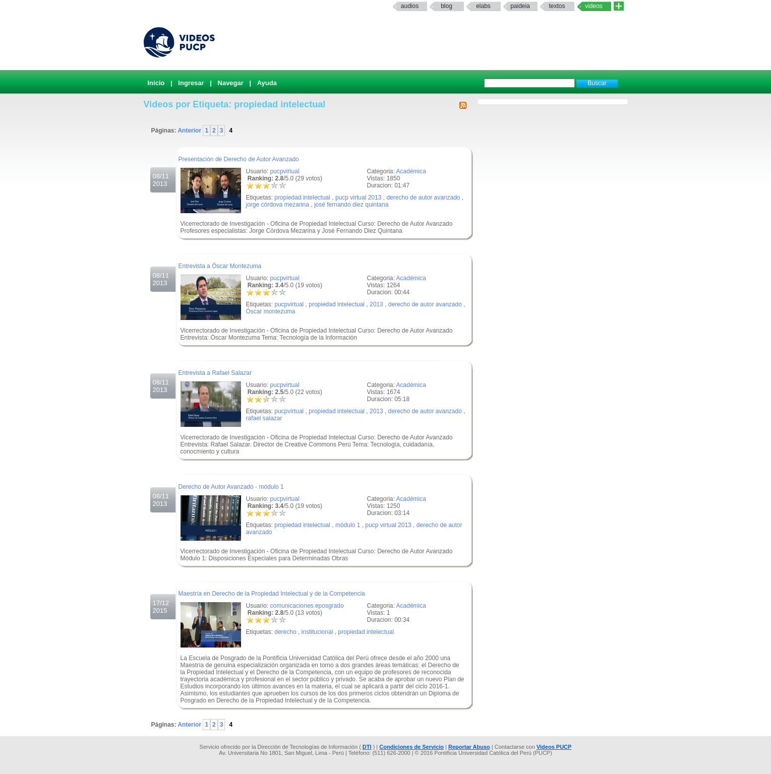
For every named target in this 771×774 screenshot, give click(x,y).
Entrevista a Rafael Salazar (215, 372)
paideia (520, 6)
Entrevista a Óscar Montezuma (220, 266)
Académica (411, 171)
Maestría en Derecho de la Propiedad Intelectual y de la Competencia (272, 593)
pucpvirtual (285, 171)
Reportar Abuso (469, 747)
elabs (483, 6)
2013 (376, 304)
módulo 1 (347, 525)
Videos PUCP (554, 747)
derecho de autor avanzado (423, 197)
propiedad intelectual (302, 197)
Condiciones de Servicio (411, 747)
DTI (367, 747)
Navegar (231, 83)
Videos (594, 6)
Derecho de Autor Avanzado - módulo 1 (231, 486)
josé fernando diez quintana (351, 204)
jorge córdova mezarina (277, 204)
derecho (285, 631)
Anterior (190, 130)
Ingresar (191, 83)
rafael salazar (264, 418)
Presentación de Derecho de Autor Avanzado (239, 159)
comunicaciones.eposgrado (307, 605)
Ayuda (267, 83)
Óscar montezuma (270, 311)
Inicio (156, 83)
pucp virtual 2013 (358, 197)
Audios (410, 6)
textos (557, 6)
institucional (317, 631)
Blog (446, 6)
